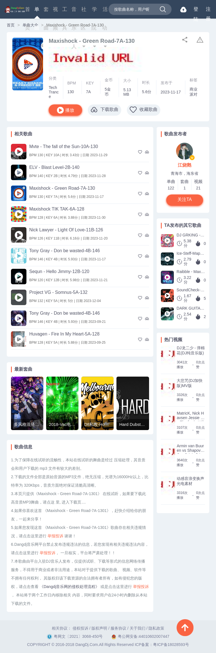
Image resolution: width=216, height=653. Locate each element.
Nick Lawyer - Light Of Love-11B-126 (66, 229)
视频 (55, 12)
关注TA (184, 199)
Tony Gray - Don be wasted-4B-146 (64, 250)
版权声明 (99, 628)
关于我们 (137, 628)
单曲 (36, 12)
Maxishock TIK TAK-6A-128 (56, 209)
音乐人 (73, 12)
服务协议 (118, 628)
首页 (27, 12)
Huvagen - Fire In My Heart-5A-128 (64, 334)
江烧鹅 (184, 165)
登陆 (196, 10)
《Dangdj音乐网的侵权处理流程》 (69, 586)
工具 (64, 12)
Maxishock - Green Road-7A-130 (62, 188)
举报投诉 (55, 536)
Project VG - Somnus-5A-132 (58, 292)
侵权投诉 (80, 628)
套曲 (46, 12)
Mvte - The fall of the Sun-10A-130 (63, 146)
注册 (208, 10)
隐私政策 (156, 628)
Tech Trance (53, 92)
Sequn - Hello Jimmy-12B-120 (59, 271)
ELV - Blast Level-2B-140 (54, 167)
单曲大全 (30, 25)
